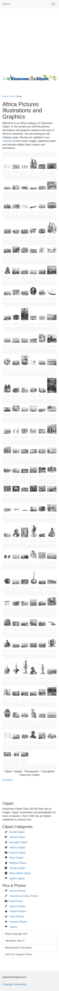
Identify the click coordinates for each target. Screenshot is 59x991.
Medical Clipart (17, 863)
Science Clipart (17, 852)
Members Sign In (15, 940)
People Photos (17, 911)
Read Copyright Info (16, 933)
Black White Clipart (20, 873)
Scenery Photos (18, 921)
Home (6, 3)
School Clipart (17, 837)
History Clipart (17, 847)
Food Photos (16, 901)
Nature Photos (17, 906)
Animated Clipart (18, 842)
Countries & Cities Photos (23, 896)
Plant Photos (16, 916)
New (12, 96)
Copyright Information (14, 984)
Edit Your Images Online (18, 954)
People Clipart (17, 868)
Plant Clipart (16, 857)
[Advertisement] (29, 40)
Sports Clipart (17, 878)
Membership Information (18, 947)
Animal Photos (17, 890)
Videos (13, 927)
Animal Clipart (17, 832)
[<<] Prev (7, 780)
